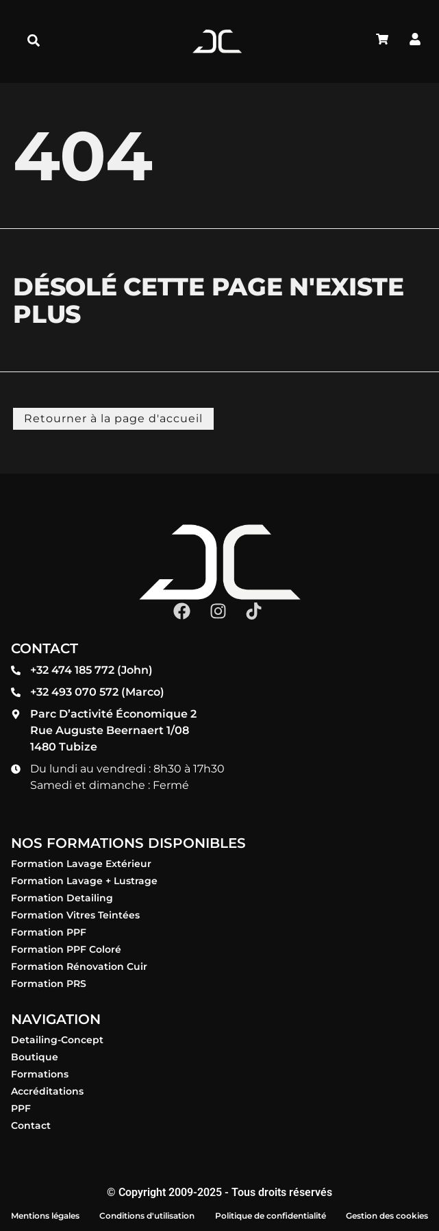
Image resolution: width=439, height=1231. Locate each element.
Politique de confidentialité (270, 1215)
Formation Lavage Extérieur (81, 863)
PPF (21, 1108)
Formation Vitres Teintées (75, 915)
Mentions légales (45, 1215)
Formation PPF (48, 932)
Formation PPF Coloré (66, 949)
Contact (31, 1125)
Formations (39, 1074)
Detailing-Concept (57, 1040)
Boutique (34, 1057)
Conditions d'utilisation (147, 1215)
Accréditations (47, 1091)
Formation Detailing (62, 898)
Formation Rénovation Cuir (79, 966)
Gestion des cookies (387, 1215)
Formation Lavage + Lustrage (84, 881)
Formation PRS (48, 983)
